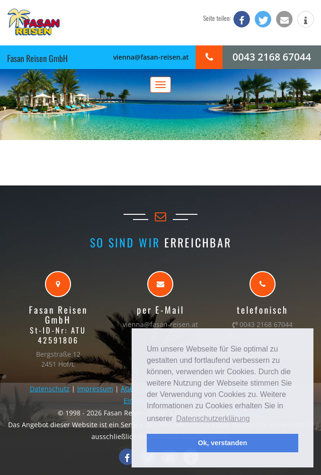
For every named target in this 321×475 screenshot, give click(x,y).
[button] (241, 19)
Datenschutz (50, 388)
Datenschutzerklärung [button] (213, 418)
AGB (127, 388)
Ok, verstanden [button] (222, 443)
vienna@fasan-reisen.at (151, 57)
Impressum (95, 388)
